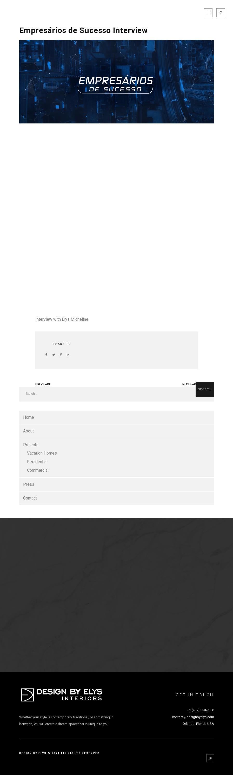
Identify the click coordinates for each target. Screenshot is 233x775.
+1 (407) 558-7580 (200, 710)
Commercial (38, 470)
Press (28, 484)
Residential (37, 461)
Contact (30, 498)
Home (28, 417)
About (28, 431)
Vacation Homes (42, 453)
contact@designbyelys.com (193, 717)
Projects (30, 444)
